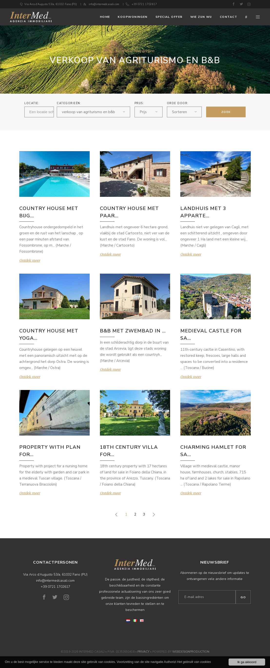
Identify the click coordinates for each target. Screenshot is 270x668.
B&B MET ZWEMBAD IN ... (133, 331)
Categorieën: (69, 103)
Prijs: (139, 103)
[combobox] (93, 112)
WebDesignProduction (190, 652)
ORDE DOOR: (178, 103)
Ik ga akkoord (246, 662)
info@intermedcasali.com (104, 4)
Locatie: (31, 103)
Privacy (143, 652)
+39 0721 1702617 (144, 4)
